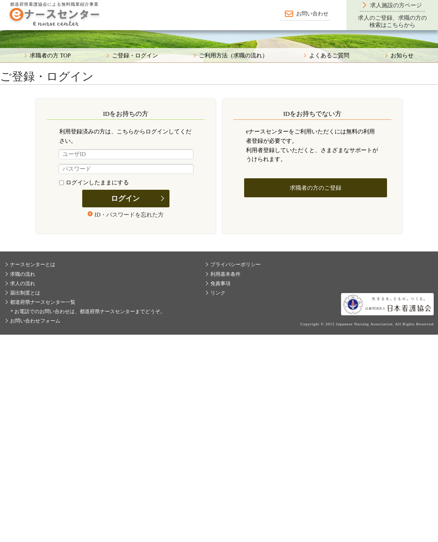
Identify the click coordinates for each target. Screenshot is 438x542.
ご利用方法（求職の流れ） (233, 55)
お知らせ (402, 55)
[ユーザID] (126, 154)
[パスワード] (126, 169)
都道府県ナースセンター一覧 (42, 302)
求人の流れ (22, 283)
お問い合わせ (312, 14)
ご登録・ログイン (135, 55)
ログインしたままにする (94, 182)
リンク (217, 293)
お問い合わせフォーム (35, 321)
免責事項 (220, 283)
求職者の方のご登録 (315, 188)
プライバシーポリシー (235, 264)
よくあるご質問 (329, 55)
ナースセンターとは (32, 264)
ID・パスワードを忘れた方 (129, 215)
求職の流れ (22, 274)
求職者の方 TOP (50, 55)
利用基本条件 (225, 274)
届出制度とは (25, 293)
